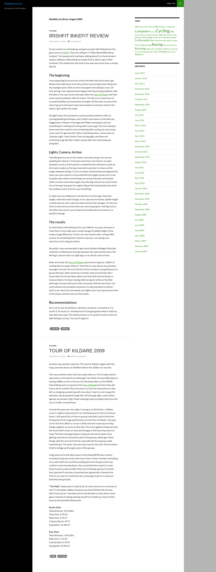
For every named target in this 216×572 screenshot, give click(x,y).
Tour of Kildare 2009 (77, 350)
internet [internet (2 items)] (166, 37)
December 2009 (142, 193)
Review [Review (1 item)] (174, 45)
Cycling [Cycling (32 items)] (162, 30)
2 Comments (75, 41)
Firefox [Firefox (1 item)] (174, 35)
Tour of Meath (101, 94)
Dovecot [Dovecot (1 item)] (138, 35)
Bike (53, 556)
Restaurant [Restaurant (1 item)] (167, 45)
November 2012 (142, 94)
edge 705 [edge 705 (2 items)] (163, 35)
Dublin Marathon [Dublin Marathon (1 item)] (152, 35)
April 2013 (140, 83)
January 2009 (141, 251)
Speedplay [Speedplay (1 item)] (159, 49)
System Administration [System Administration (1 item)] (145, 52)
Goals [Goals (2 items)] (143, 37)
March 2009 (140, 241)
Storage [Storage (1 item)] (175, 49)
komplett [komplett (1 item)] (173, 37)
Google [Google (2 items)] (149, 37)
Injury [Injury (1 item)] (160, 37)
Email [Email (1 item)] (169, 35)
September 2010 (142, 157)
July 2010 (139, 167)
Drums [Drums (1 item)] (143, 35)
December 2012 (142, 89)
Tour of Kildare (76, 262)
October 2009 (141, 204)
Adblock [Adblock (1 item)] (138, 27)
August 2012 (140, 110)
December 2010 (142, 146)
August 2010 (140, 162)
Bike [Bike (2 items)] (157, 26)
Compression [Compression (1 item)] (170, 27)
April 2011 (140, 136)
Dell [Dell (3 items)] (172, 31)
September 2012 (142, 104)
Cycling (53, 31)
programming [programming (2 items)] (145, 45)
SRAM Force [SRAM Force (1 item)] (167, 49)
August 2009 (140, 214)
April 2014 (140, 73)
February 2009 (141, 246)
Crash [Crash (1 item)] (153, 32)
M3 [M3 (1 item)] (155, 41)
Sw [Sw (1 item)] (136, 52)
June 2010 (139, 172)
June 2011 (139, 130)
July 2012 (139, 115)
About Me (171, 3)
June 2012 (139, 120)
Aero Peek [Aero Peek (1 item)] (144, 27)
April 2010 (140, 183)
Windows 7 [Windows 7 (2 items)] (139, 54)
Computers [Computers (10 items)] (143, 31)
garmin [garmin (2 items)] (138, 37)
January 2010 (141, 188)
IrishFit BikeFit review (79, 35)
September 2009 (142, 209)
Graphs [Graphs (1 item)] (155, 37)
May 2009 (139, 230)
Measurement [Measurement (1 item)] (161, 41)
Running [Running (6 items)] (140, 48)
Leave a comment (78, 356)
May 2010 (139, 178)
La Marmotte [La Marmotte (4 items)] (142, 40)
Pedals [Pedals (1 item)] (137, 45)
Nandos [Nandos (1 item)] (174, 41)
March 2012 (140, 125)
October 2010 (141, 151)
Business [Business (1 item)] (162, 27)
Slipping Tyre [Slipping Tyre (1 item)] (150, 49)
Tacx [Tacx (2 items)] (156, 52)
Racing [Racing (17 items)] (157, 44)
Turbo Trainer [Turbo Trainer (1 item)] (171, 52)
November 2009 (142, 199)
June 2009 (139, 225)
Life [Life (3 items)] (151, 40)
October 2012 (141, 99)
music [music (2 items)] (169, 40)
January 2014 (141, 78)
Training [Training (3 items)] (162, 51)
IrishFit (65, 52)
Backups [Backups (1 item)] (152, 27)
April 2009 (140, 235)
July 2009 (139, 220)
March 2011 (140, 141)
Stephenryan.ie (13, 3)
